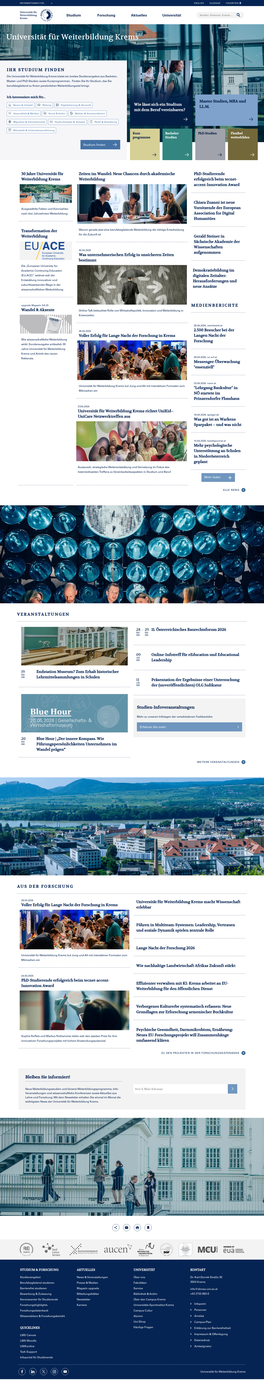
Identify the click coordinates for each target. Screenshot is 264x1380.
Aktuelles (139, 15)
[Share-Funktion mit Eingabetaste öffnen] (115, 1227)
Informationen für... (37, 3)
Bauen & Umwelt (20, 105)
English (199, 3)
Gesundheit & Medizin (23, 113)
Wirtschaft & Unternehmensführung (31, 130)
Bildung (44, 105)
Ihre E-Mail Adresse (149, 1089)
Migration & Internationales (26, 121)
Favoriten (232, 3)
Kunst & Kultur (54, 113)
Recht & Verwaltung (103, 121)
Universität (171, 15)
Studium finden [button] (100, 144)
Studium (73, 15)
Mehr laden (218, 477)
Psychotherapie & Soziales (67, 121)
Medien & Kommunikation (87, 113)
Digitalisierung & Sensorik (73, 105)
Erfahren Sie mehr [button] (189, 727)
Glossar (213, 3)
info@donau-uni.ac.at (204, 1289)
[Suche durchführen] (239, 15)
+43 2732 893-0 (199, 1293)
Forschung (106, 15)
